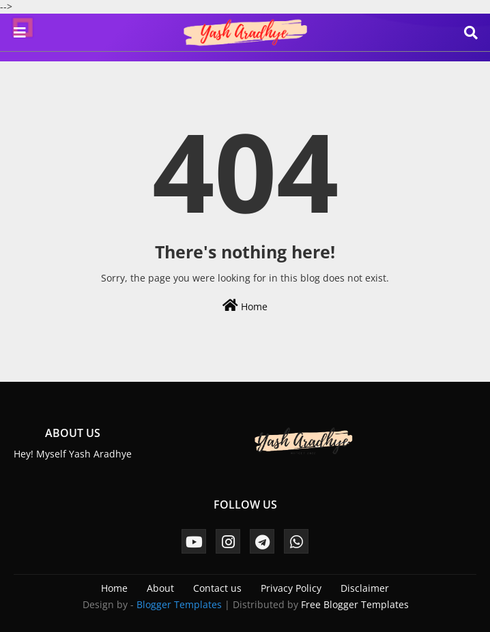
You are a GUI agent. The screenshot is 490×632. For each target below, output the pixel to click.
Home (245, 306)
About (160, 588)
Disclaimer (365, 588)
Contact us (217, 588)
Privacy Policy (291, 588)
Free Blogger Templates (355, 604)
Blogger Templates (179, 604)
